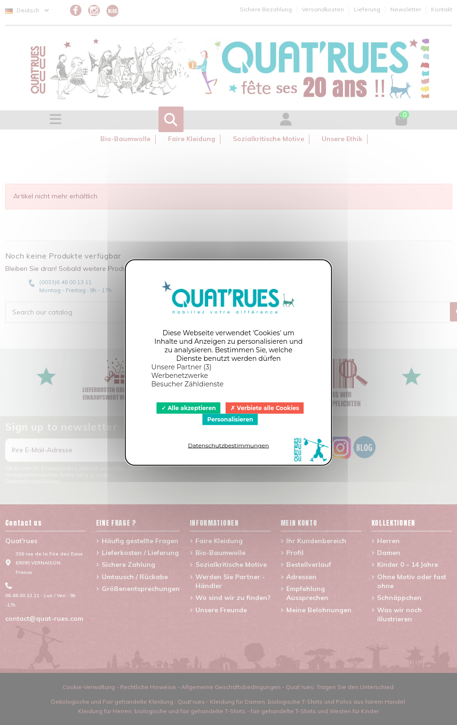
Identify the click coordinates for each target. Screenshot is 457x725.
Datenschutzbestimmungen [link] (228, 445)
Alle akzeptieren (188, 407)
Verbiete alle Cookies (264, 407)
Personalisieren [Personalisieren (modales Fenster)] (230, 419)
